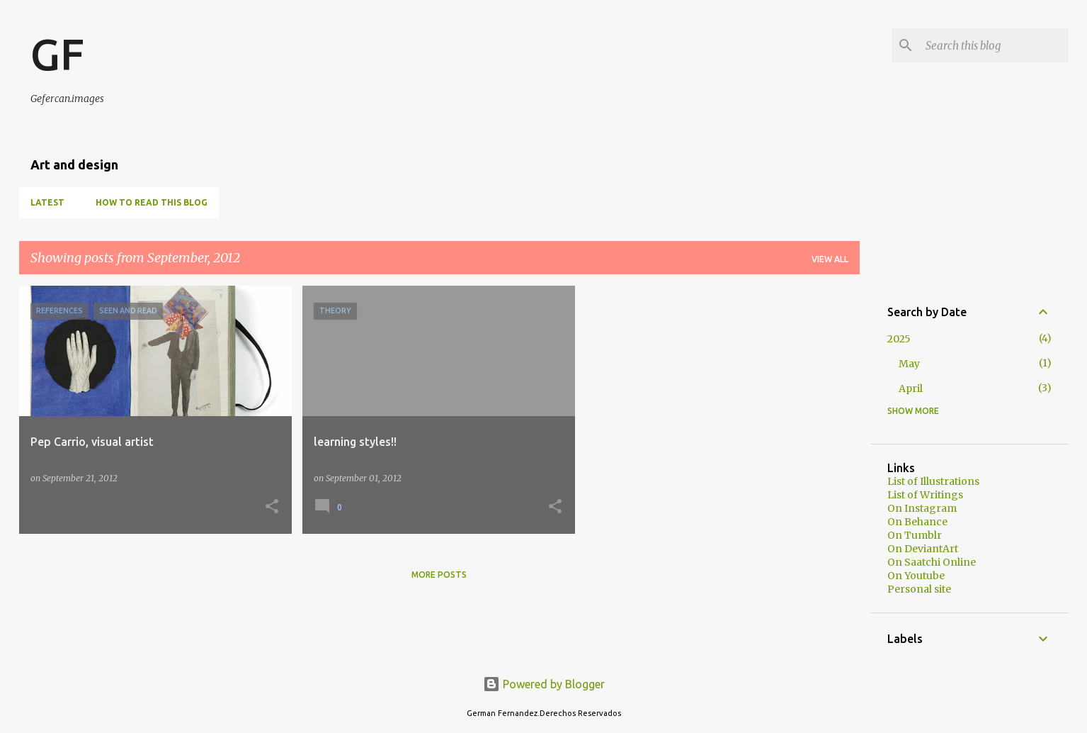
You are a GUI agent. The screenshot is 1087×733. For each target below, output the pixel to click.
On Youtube (916, 575)
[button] (271, 507)
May (909, 363)
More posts (439, 574)
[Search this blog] (994, 45)
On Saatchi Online (931, 562)
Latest (47, 202)
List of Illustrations (933, 481)
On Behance (917, 521)
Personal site (919, 589)
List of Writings (925, 494)
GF (57, 54)
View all (830, 259)
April (911, 388)
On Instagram (922, 508)
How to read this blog (151, 202)
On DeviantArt (922, 548)
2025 (899, 338)
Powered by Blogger (544, 684)
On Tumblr (914, 535)
